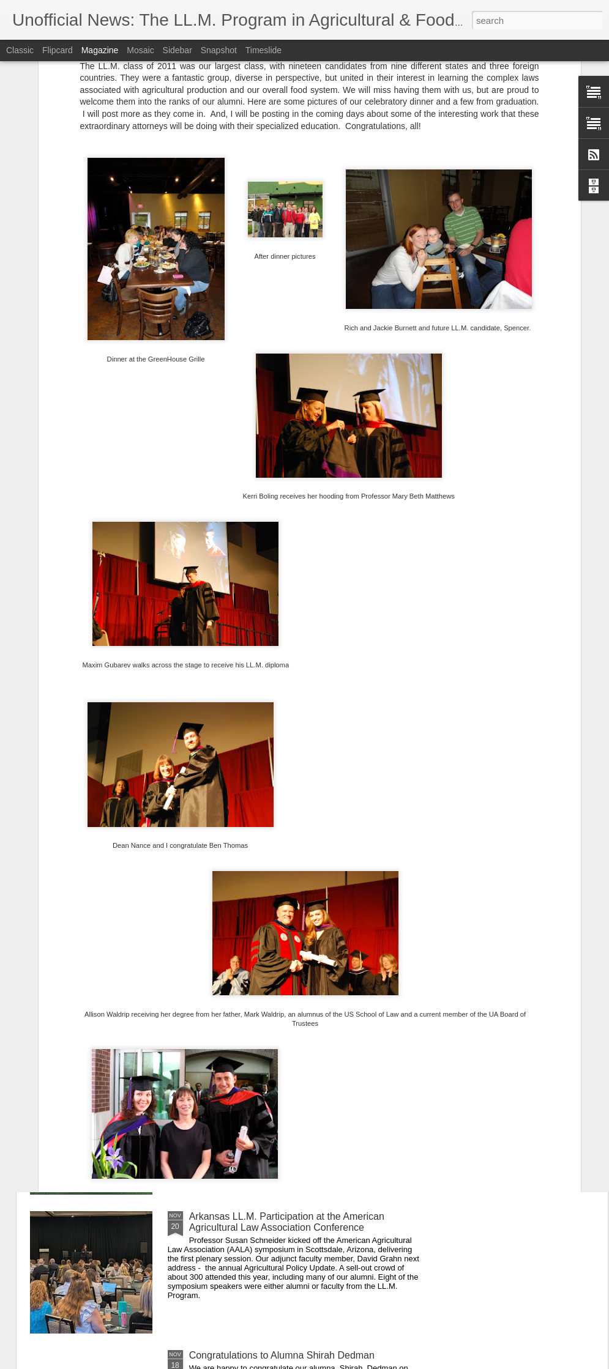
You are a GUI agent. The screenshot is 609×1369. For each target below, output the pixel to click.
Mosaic (140, 50)
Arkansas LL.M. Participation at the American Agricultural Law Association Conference (286, 1222)
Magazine (100, 50)
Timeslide (263, 50)
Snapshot (219, 50)
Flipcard (57, 50)
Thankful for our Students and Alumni (269, 938)
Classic (20, 50)
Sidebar (177, 50)
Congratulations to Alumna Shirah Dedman (282, 1355)
